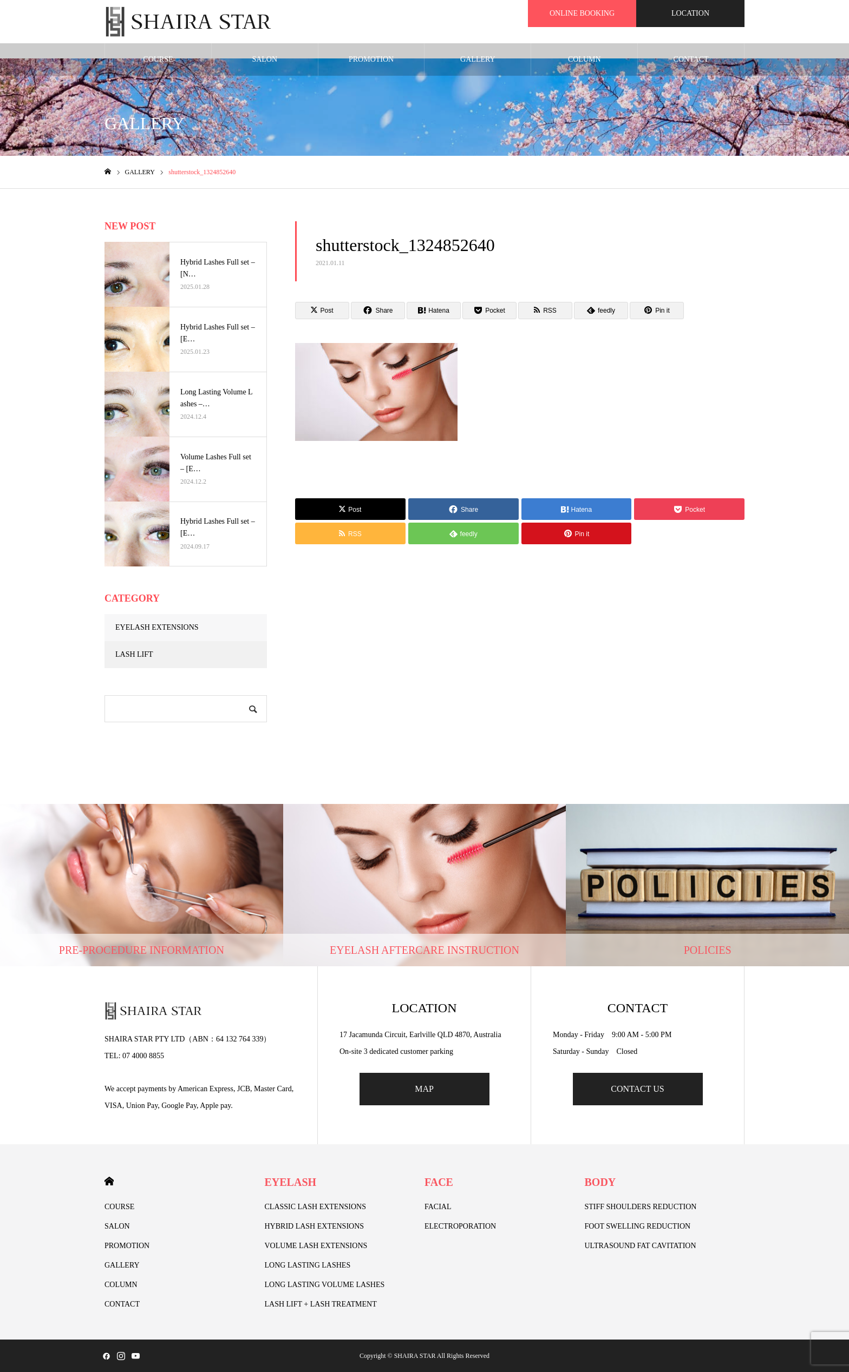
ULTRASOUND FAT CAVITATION (640, 1246)
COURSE (158, 59)
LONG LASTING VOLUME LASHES (325, 1285)
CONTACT (691, 59)
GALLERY (477, 59)
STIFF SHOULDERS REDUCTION (641, 1207)
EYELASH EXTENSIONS (157, 627)
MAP (424, 1088)
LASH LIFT (134, 654)
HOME (109, 1181)
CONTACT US (637, 1088)
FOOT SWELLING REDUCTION (638, 1226)
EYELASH (291, 1182)
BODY (600, 1182)
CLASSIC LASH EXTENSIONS (315, 1207)
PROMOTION (371, 59)
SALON (264, 59)
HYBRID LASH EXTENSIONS (314, 1226)
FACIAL (438, 1207)
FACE (438, 1182)
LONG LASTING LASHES (308, 1265)
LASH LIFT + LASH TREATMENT (321, 1304)
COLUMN (584, 59)
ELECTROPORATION (460, 1226)
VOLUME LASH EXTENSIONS (316, 1246)
